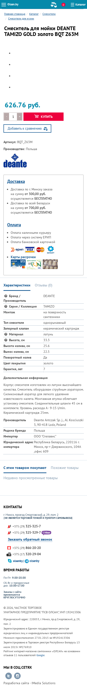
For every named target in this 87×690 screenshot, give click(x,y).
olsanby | (19, 561)
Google (40, 655)
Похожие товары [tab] (65, 467)
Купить (43, 116)
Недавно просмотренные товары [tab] (30, 477)
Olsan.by (12, 4)
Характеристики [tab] (16, 285)
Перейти (8, 676)
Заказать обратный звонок (30, 539)
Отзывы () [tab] (43, 285)
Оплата (14, 225)
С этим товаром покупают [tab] (24, 467)
